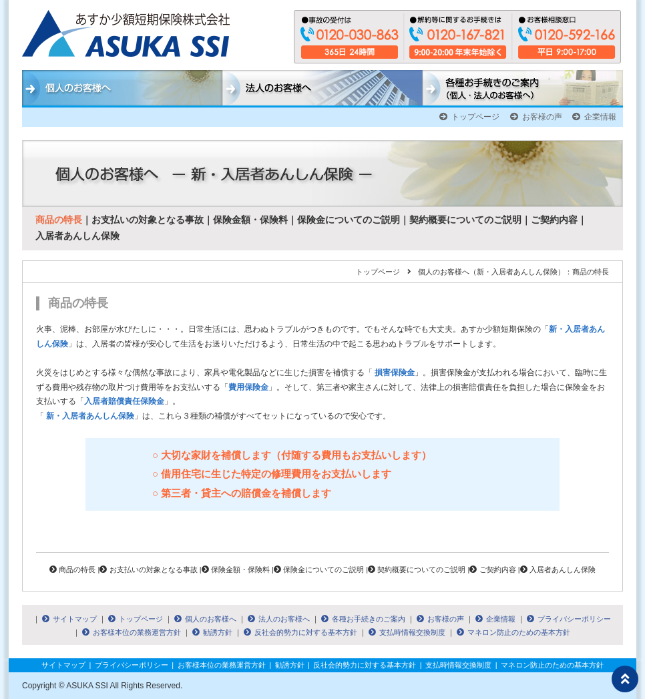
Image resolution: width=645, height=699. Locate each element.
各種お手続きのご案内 (363, 619)
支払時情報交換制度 (407, 632)
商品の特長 (58, 219)
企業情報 (594, 117)
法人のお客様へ (279, 619)
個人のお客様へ (205, 619)
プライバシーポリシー (569, 619)
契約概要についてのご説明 (465, 219)
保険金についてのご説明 (348, 219)
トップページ (469, 117)
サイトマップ (69, 619)
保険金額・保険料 (250, 219)
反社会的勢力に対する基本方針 (300, 632)
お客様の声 (536, 117)
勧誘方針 (212, 632)
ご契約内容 (554, 219)
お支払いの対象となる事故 (147, 219)
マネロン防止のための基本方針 (513, 632)
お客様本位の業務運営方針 (131, 632)
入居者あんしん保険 (77, 235)
